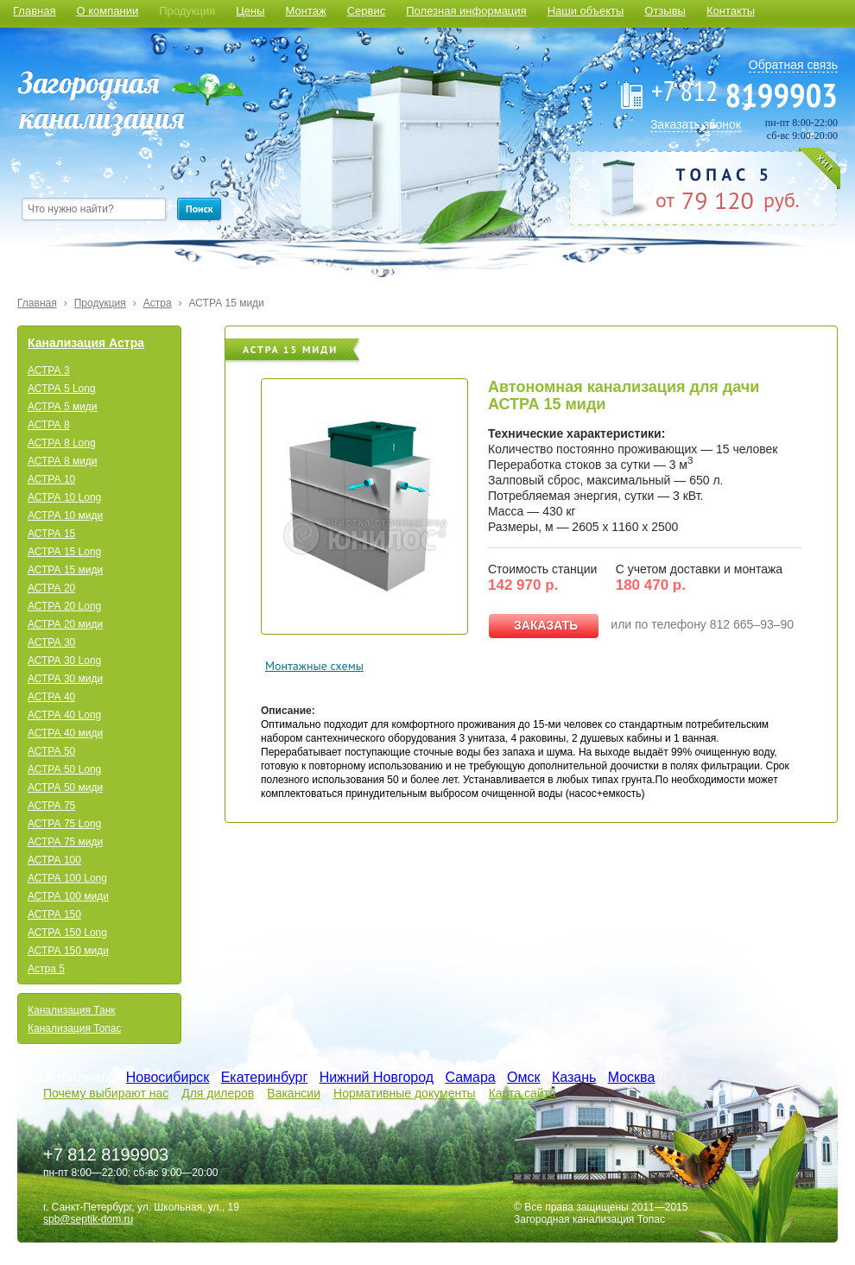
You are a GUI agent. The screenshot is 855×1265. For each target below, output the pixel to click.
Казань (574, 1077)
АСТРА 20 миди (65, 624)
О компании (107, 10)
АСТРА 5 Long (62, 389)
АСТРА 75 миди (65, 842)
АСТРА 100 (54, 860)
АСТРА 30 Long (64, 661)
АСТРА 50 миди (65, 787)
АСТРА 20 (51, 588)
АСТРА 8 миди (63, 461)
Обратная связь (793, 65)
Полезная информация (466, 10)
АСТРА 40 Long (64, 715)
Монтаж (306, 10)
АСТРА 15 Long (64, 552)
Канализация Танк (72, 1010)
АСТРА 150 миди (68, 951)
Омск (523, 1077)
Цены (250, 10)
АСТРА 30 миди (65, 679)
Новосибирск (168, 1077)
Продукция (187, 10)
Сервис (366, 10)
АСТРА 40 (51, 697)
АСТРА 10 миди (65, 515)
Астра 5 (46, 969)
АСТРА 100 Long (67, 878)
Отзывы (665, 10)
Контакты (730, 10)
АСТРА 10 (51, 479)
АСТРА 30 (51, 642)
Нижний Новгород (377, 1077)
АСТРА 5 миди (63, 407)
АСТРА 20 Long (64, 606)
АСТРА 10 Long (64, 497)
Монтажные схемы (314, 666)
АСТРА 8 (49, 425)
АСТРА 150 (54, 914)
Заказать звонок (695, 124)
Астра (157, 303)
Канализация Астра (86, 343)
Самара (470, 1077)
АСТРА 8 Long (62, 443)
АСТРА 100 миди (68, 896)
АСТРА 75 (51, 806)
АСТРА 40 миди (65, 733)
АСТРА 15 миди (226, 303)
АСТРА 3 (49, 370)
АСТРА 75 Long (64, 824)
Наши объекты (586, 10)
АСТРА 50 (51, 751)
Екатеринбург (264, 1077)
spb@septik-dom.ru (88, 1219)
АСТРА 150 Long (67, 933)
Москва (632, 1077)
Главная (34, 10)
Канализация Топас (75, 1028)
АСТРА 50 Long (64, 769)
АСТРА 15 (51, 534)
